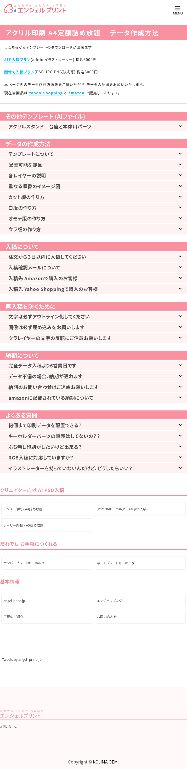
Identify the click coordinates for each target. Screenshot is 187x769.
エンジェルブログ (109, 600)
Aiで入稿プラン (17, 59)
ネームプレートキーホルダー (117, 562)
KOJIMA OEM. (106, 762)
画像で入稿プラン (19, 71)
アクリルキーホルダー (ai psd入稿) (122, 508)
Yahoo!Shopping (46, 92)
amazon (76, 92)
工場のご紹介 (13, 616)
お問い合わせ (107, 616)
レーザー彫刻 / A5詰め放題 (23, 525)
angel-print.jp (14, 600)
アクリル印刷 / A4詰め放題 (23, 508)
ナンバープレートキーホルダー (25, 562)
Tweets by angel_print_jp (22, 659)
